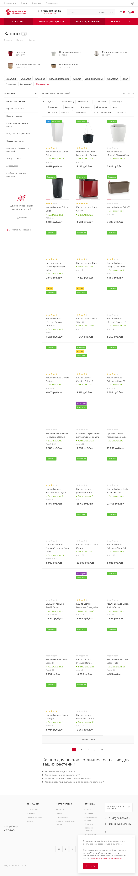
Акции (30, 821)
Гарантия (88, 824)
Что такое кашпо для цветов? (61, 771)
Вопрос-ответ (90, 834)
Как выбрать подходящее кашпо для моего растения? (74, 782)
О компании (32, 809)
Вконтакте (58, 849)
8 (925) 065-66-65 (51, 11)
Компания (33, 804)
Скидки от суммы (35, 817)
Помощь (89, 804)
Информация (64, 804)
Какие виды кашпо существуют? (62, 775)
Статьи (59, 813)
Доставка (88, 813)
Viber (73, 849)
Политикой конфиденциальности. (106, 858)
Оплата (87, 809)
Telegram (65, 849)
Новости (60, 809)
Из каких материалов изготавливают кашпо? (69, 778)
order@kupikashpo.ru (120, 823)
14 (102, 749)
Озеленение (62, 817)
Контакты (31, 813)
